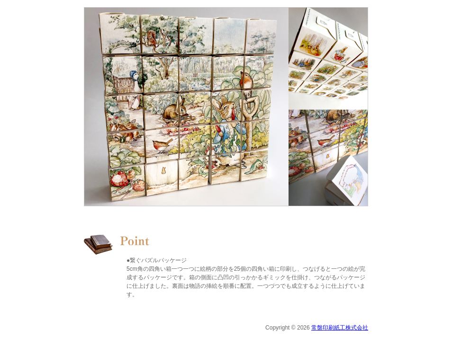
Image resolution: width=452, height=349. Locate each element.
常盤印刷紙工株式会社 (339, 327)
